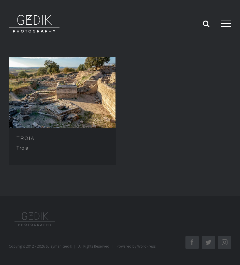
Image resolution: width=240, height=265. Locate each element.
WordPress (146, 246)
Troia (22, 148)
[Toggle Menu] (226, 24)
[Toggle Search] (206, 23)
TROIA (25, 138)
